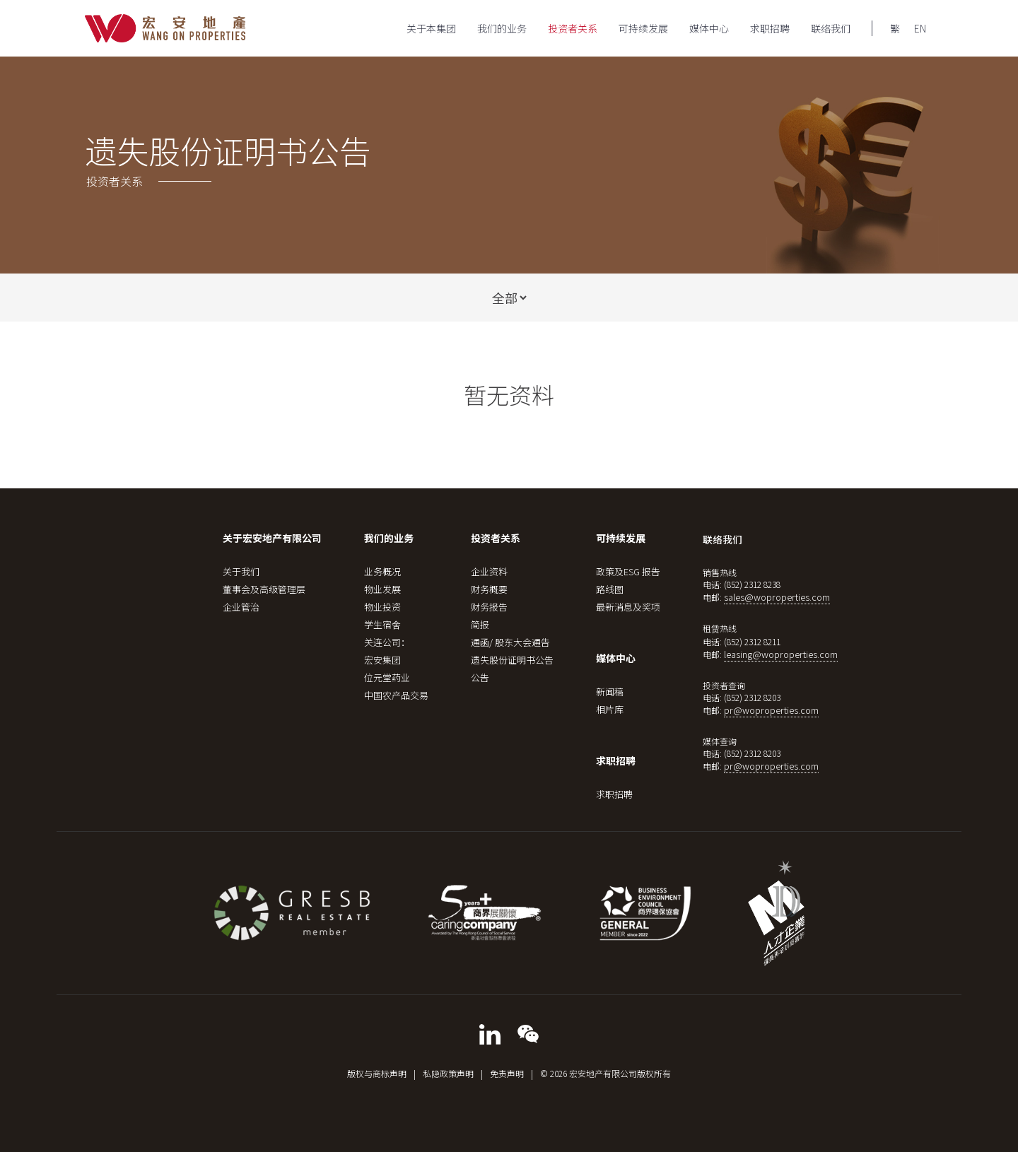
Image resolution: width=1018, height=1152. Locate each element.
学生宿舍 (382, 624)
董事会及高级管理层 (264, 589)
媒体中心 (709, 28)
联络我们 (830, 28)
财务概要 (489, 589)
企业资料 (489, 571)
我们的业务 (502, 28)
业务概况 (382, 571)
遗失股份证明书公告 (512, 659)
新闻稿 (610, 691)
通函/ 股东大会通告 (510, 642)
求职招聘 (770, 28)
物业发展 (382, 589)
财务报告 (489, 606)
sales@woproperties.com (777, 597)
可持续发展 (643, 28)
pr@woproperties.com (771, 710)
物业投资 (382, 606)
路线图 (610, 589)
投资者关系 (572, 28)
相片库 (610, 709)
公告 (480, 677)
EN (920, 28)
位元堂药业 (387, 677)
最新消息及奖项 (628, 606)
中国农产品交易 (396, 695)
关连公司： (387, 642)
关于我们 (241, 571)
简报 (480, 624)
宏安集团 (382, 659)
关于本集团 (431, 28)
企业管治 (241, 606)
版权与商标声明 (376, 1073)
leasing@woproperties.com (781, 654)
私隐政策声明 (448, 1073)
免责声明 (507, 1073)
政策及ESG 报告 (628, 571)
